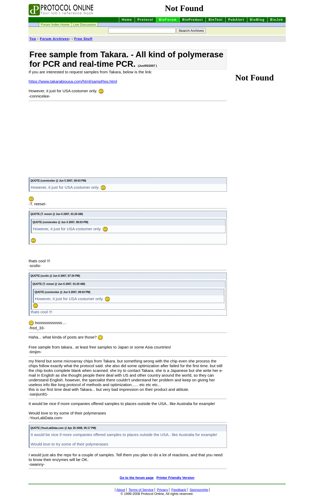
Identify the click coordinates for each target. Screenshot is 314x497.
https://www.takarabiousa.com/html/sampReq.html (73, 81)
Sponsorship (199, 490)
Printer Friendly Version (175, 478)
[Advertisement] (73, 140)
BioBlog (257, 20)
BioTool (215, 20)
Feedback (178, 490)
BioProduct (192, 20)
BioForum (168, 20)
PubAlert (236, 20)
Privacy (162, 490)
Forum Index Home (55, 25)
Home (127, 20)
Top (32, 39)
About (120, 490)
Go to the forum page (137, 478)
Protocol (145, 20)
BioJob (276, 20)
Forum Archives (54, 39)
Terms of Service (140, 490)
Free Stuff (83, 39)
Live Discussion (84, 25)
